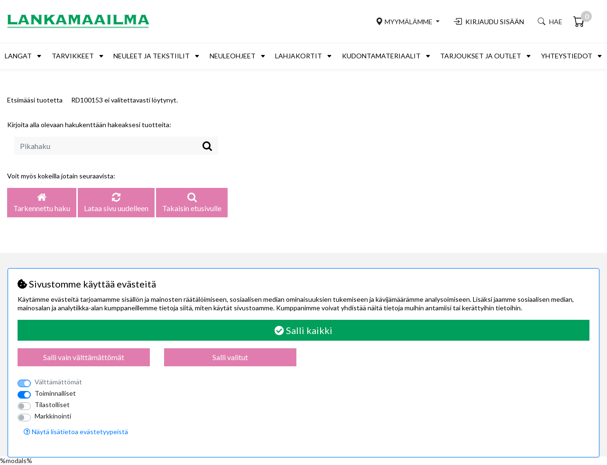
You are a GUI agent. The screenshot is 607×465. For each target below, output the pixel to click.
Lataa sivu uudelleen (116, 203)
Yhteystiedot (566, 56)
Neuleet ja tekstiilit (151, 56)
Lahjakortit (298, 56)
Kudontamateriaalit (381, 56)
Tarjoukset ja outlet (480, 56)
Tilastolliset (52, 404)
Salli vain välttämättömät (83, 357)
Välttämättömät (58, 382)
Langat (18, 56)
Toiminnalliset (55, 393)
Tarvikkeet (73, 56)
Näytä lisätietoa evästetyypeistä (76, 432)
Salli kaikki (303, 330)
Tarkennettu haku (41, 203)
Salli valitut (230, 357)
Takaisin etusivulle (191, 203)
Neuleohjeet (233, 56)
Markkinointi (53, 416)
